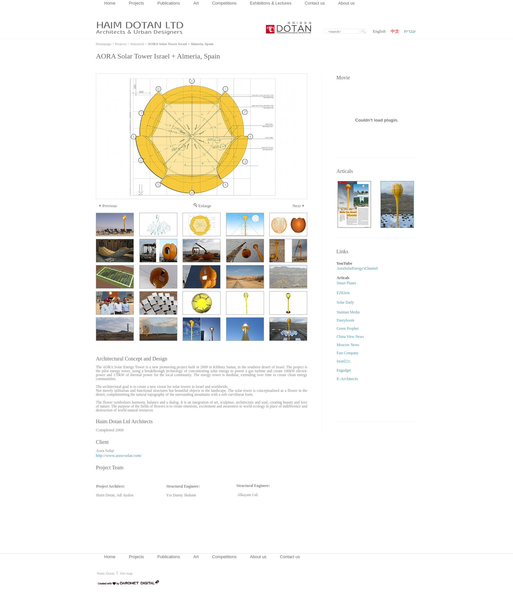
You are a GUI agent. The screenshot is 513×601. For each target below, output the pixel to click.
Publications (168, 3)
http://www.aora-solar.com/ (119, 455)
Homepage (103, 44)
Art (196, 3)
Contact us (315, 3)
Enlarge (202, 206)
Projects (136, 3)
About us (346, 3)
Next (298, 206)
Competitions (224, 3)
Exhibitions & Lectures (271, 3)
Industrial (137, 44)
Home (109, 3)
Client (102, 442)
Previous (108, 206)
